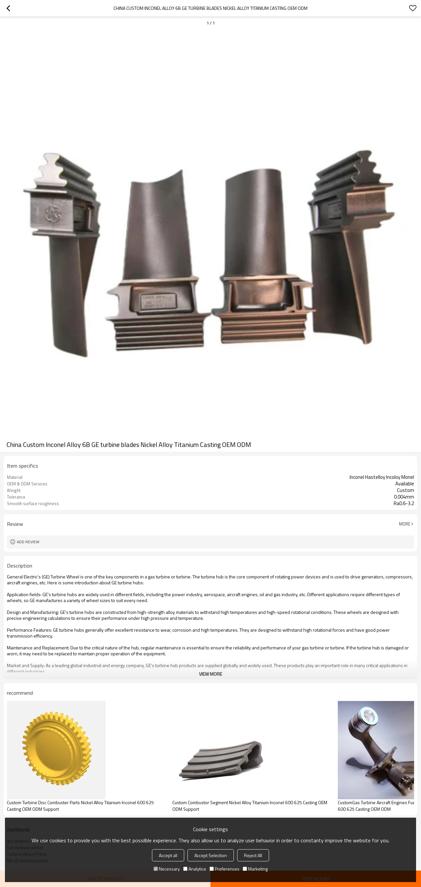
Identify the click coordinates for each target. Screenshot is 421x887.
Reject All (253, 855)
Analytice (194, 868)
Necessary (167, 868)
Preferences (224, 868)
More (404, 524)
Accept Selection (210, 855)
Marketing (255, 868)
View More (210, 673)
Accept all (168, 855)
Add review (28, 542)
